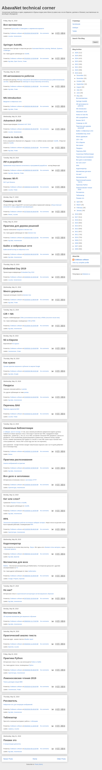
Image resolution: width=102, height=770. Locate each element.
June (78, 93)
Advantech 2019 (12, 120)
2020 (77, 70)
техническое (18, 36)
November (80, 78)
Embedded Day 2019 (14, 268)
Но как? (7, 590)
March (78, 205)
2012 (77, 231)
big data (10, 61)
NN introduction (12, 98)
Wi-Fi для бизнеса (9, 182)
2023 (77, 61)
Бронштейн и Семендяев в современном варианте (27, 28)
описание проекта (10, 549)
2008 (77, 243)
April (78, 202)
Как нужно (9, 362)
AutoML (27, 53)
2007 (77, 246)
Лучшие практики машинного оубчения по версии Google (21, 366)
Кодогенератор (12, 543)
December (80, 75)
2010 (77, 237)
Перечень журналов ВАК (11, 409)
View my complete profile (80, 262)
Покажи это (10, 740)
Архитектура (12, 487)
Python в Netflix (36, 662)
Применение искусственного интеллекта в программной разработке (25, 165)
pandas (24, 389)
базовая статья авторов (52, 547)
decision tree (32, 233)
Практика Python (13, 658)
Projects (15, 578)
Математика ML (12, 612)
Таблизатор (10, 717)
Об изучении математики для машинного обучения (19, 616)
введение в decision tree (24, 229)
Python (31, 665)
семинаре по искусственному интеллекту (35, 81)
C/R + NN (8, 314)
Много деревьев (12, 291)
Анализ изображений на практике (14, 463)
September (80, 84)
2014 (77, 226)
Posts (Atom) (39, 764)
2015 (77, 223)
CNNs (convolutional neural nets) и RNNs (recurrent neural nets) (40, 317)
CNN (29, 321)
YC (17, 568)
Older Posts (61, 759)
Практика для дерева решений (21, 226)
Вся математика (12, 24)
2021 (77, 67)
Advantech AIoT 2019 (24, 124)
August (78, 87)
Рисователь (10, 700)
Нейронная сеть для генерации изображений (17, 704)
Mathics (5, 566)
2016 (77, 220)
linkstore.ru (86, 274)
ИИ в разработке (13, 161)
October (79, 81)
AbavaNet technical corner (28, 8)
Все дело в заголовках (16, 476)
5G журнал (15, 343)
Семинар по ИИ (12, 201)
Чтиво (25, 61)
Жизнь (10, 214)
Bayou (32, 547)
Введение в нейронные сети (12, 101)
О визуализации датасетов (12, 744)
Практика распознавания (17, 459)
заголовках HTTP (31, 480)
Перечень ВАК (11, 405)
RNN (33, 321)
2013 (77, 229)
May (78, 96)
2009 (77, 240)
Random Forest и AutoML (19, 502)
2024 (77, 58)
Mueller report (29, 639)
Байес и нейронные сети (17, 245)
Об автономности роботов (18, 76)
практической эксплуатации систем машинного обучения (35, 594)
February (79, 207)
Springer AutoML (12, 44)
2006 (77, 249)
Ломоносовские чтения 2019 (19, 678)
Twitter (74, 31)
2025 (77, 55)
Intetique (75, 27)
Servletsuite (76, 24)
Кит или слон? (11, 499)
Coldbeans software (82, 260)
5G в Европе (10, 340)
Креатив (16, 173)
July (78, 90)
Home (35, 759)
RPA (5, 519)
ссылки (10, 36)
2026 (77, 53)
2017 (77, 217)
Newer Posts (8, 759)
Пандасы (8, 385)
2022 (77, 64)
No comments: (44, 33)
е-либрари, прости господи (12, 432)
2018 (77, 214)
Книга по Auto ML (13, 137)
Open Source (18, 61)
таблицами (34, 721)
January (79, 210)
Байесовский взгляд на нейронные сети (16, 249)
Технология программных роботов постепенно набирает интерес (24, 522)
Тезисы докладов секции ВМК (13, 682)
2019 (77, 73)
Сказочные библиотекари (18, 428)
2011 (77, 234)
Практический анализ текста (19, 635)
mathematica (32, 571)
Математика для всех (15, 562)
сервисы (11, 729)
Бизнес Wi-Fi (10, 178)
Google (16, 374)
